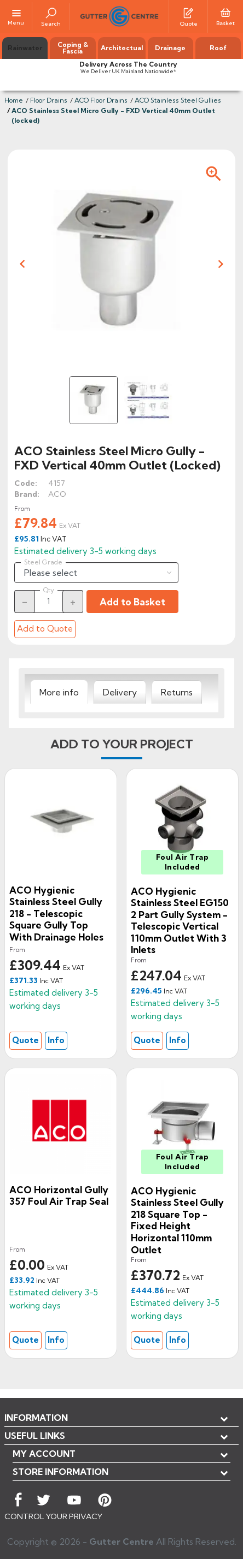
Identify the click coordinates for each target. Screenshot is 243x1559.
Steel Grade (43, 562)
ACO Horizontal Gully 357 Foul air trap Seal (58, 1195)
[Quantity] (48, 601)
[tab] (59, 692)
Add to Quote (45, 628)
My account (44, 1453)
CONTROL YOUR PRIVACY (53, 1516)
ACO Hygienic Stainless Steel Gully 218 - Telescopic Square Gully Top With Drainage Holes (56, 913)
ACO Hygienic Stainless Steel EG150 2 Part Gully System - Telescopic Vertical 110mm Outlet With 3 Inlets (180, 920)
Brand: (26, 494)
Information (36, 1417)
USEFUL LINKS (34, 1435)
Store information (60, 1471)
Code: (25, 483)
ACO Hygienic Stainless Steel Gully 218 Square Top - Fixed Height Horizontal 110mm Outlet (177, 1220)
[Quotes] (188, 12)
